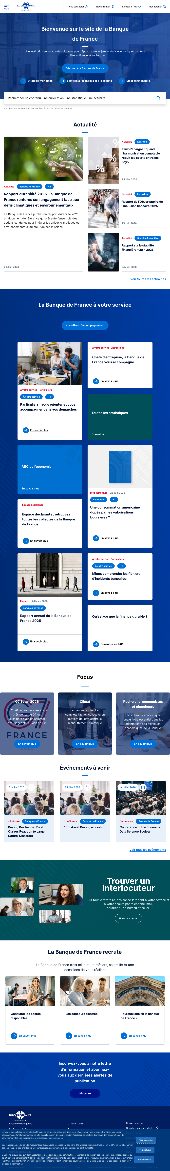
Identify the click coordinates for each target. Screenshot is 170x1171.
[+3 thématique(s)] (121, 566)
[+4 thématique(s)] (49, 396)
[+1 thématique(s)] (114, 499)
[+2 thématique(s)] (49, 186)
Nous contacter (134, 1123)
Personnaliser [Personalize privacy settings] (144, 1159)
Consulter (98, 434)
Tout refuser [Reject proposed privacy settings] (145, 1150)
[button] (157, 6)
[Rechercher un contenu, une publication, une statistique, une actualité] (85, 98)
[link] (36, 81)
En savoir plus (30, 488)
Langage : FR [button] (131, 6)
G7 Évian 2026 (75, 1123)
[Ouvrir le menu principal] (6, 6)
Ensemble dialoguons (20, 1123)
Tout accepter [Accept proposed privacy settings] (146, 1140)
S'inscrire (85, 1093)
